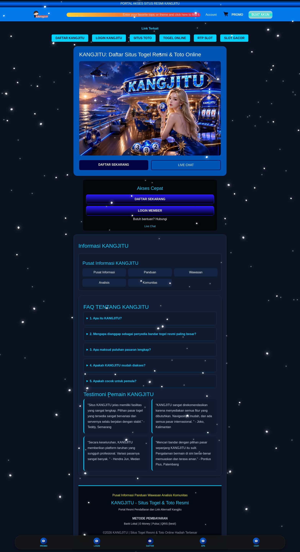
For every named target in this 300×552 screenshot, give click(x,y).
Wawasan (195, 272)
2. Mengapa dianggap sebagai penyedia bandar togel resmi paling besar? (143, 334)
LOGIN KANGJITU (109, 38)
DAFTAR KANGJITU (69, 38)
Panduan (150, 272)
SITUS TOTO (143, 38)
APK (203, 542)
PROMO (43, 542)
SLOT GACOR (234, 38)
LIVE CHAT (186, 165)
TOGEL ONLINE (174, 38)
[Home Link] (47, 14)
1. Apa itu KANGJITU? (106, 318)
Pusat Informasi (104, 272)
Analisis (104, 282)
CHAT (256, 542)
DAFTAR (150, 542)
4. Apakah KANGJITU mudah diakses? (117, 365)
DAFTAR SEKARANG (113, 164)
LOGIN (97, 542)
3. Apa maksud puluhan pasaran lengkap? (120, 349)
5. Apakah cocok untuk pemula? (113, 381)
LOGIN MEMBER (150, 210)
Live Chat (150, 226)
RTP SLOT (205, 38)
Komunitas (150, 282)
